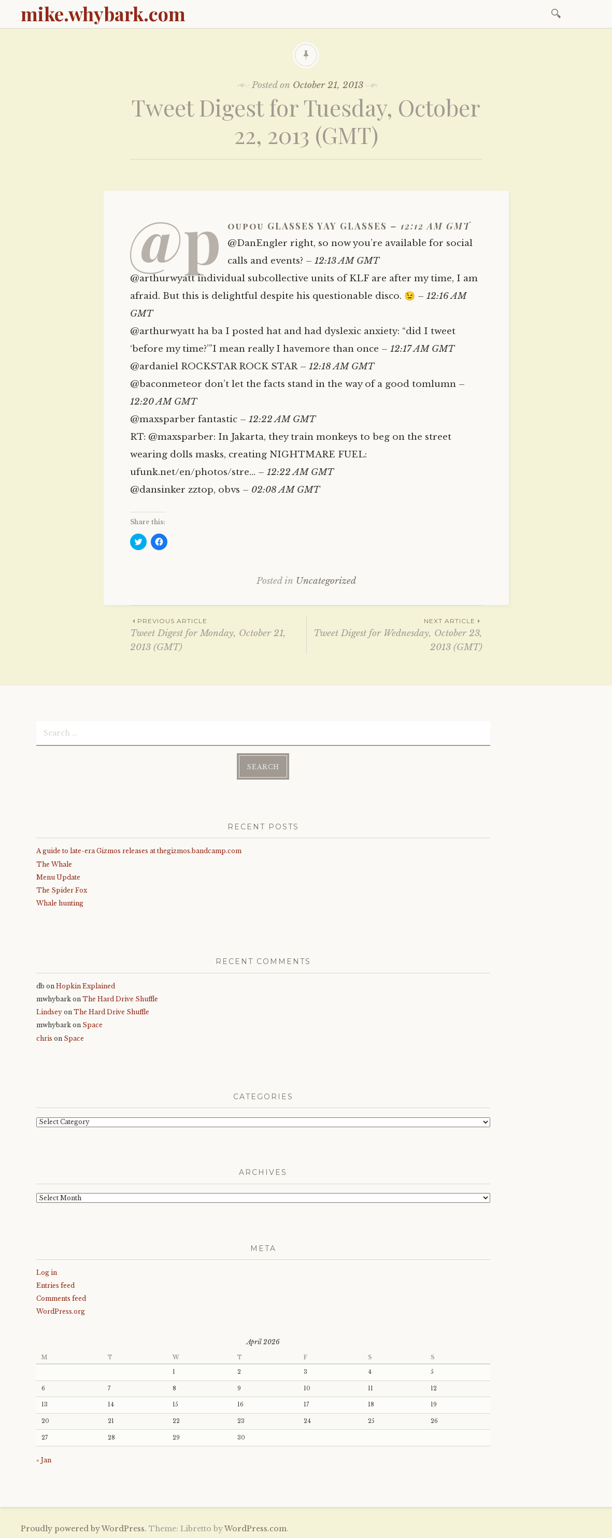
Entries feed (55, 1283)
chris (44, 1036)
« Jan (43, 1458)
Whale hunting (59, 901)
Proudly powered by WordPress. (84, 1526)
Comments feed (61, 1296)
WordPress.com (255, 1526)
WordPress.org (60, 1309)
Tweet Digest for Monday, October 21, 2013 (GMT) (218, 634)
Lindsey (49, 1010)
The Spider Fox (61, 888)
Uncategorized (326, 581)
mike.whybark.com (103, 13)
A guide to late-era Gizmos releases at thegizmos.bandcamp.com (138, 849)
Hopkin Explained (85, 984)
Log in (46, 1270)
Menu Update (58, 875)
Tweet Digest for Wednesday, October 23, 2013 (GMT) (394, 634)
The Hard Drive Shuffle (120, 997)
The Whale (54, 862)
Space (92, 1023)
